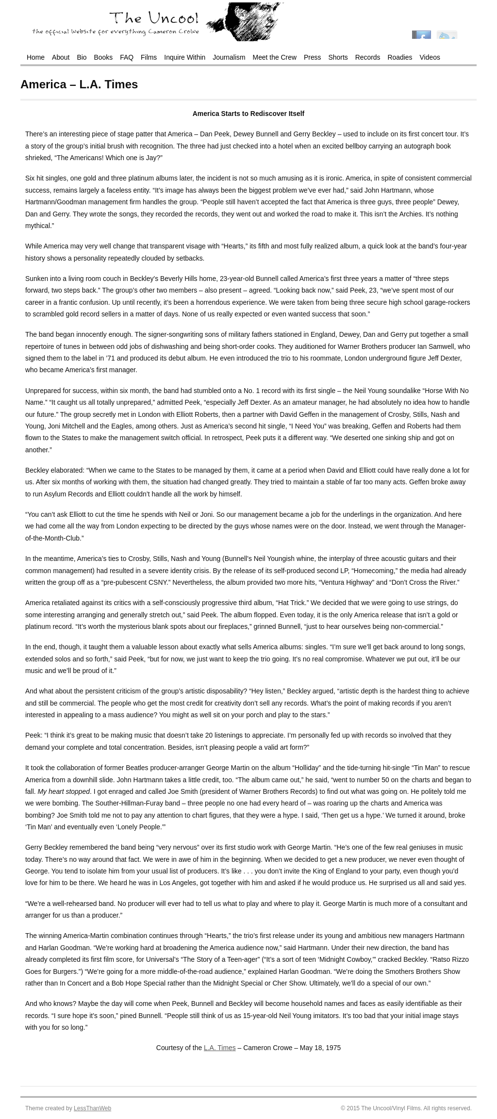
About (60, 57)
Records (368, 57)
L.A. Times (220, 1048)
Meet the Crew (275, 57)
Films (149, 57)
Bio (81, 57)
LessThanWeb (92, 1108)
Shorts (338, 57)
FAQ (126, 57)
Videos (430, 57)
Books (103, 57)
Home (36, 57)
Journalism (229, 57)
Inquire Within (184, 57)
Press (312, 57)
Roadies (400, 57)
